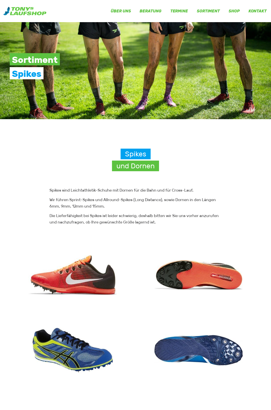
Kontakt (257, 11)
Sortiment (208, 11)
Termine (179, 11)
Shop (234, 11)
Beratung (150, 11)
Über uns (121, 11)
